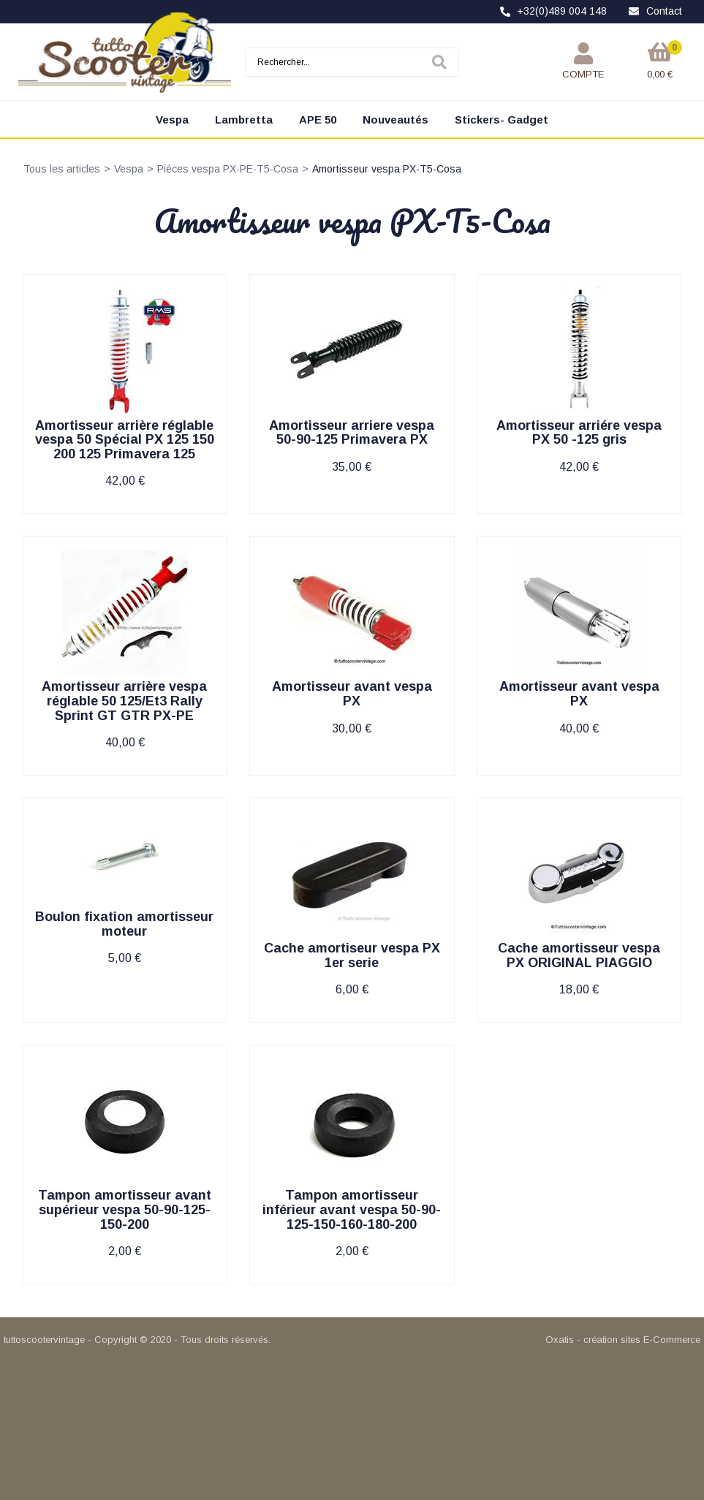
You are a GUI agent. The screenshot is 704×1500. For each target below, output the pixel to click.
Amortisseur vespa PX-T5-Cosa (386, 169)
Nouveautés (395, 119)
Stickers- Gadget (501, 119)
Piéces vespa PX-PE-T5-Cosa (227, 169)
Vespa (172, 119)
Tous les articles (61, 169)
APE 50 (317, 119)
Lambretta (244, 119)
